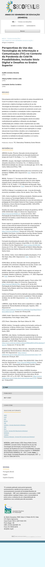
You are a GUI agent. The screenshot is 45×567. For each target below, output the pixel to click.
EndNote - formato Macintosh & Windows (14, 425)
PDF (6, 387)
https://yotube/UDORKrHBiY (32, 245)
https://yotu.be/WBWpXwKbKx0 (26, 362)
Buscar (22, 31)
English (5, 474)
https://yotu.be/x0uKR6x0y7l (10, 231)
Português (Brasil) (8, 471)
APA (5, 419)
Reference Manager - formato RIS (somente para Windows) (19, 437)
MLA (5, 429)
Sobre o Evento (17, 26)
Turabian (6, 435)
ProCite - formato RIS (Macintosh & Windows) (16, 431)
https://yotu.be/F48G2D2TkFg (11, 284)
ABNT (5, 415)
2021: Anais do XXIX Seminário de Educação (17, 40)
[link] (29, 172)
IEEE (5, 427)
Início (4, 38)
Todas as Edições (25, 22)
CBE (5, 423)
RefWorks (6, 433)
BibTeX (6, 421)
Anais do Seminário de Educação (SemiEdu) (22, 16)
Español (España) (8, 477)
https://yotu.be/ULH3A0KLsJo (11, 214)
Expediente (31, 26)
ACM (5, 417)
